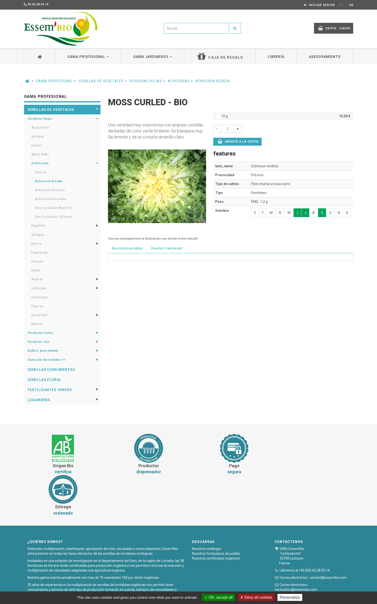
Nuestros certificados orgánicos (216, 517)
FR (341, 5)
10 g (283, 116)
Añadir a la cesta (238, 141)
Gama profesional (88, 57)
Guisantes (39, 315)
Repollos (38, 225)
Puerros (37, 306)
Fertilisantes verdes (50, 390)
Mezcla (37, 324)
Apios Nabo (40, 154)
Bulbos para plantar (43, 350)
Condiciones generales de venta (149, 588)
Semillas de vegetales (101, 81)
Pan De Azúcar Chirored (54, 216)
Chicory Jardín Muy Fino (54, 208)
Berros (36, 243)
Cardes (37, 145)
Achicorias (179, 81)
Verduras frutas (40, 333)
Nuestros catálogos (206, 507)
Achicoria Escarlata (50, 199)
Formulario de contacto (305, 557)
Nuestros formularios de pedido (216, 512)
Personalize (290, 597)
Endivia (40, 172)
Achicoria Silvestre (50, 190)
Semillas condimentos (51, 370)
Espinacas (39, 252)
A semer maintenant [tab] (166, 248)
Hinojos (37, 261)
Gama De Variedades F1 (47, 359)
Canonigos (39, 297)
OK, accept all (218, 597)
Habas (36, 270)
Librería (276, 57)
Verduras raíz (39, 341)
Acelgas (37, 136)
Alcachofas (40, 127)
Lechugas (39, 288)
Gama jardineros (152, 57)
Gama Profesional (54, 81)
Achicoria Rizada (212, 81)
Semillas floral (44, 380)
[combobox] (196, 28)
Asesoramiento (325, 57)
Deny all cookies (256, 597)
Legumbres (39, 400)
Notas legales (217, 588)
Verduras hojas (145, 81)
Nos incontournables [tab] (127, 248)
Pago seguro (190, 588)
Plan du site (243, 588)
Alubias (37, 279)
